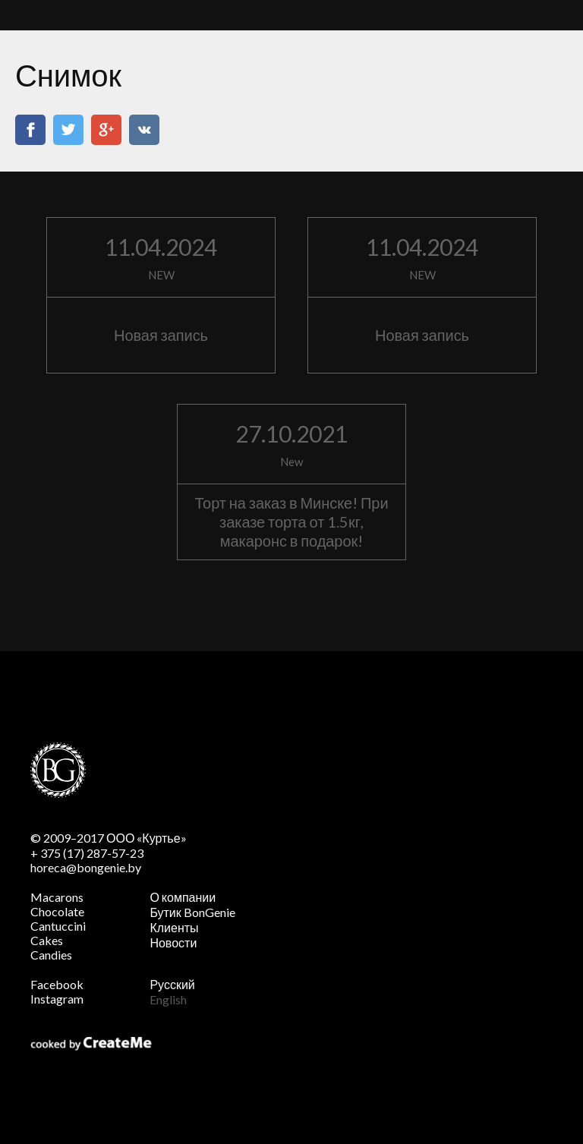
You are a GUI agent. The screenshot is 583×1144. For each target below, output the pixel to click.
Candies (51, 954)
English (168, 999)
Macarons (57, 897)
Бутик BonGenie (192, 912)
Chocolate (57, 911)
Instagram (57, 998)
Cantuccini (58, 926)
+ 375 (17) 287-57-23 (86, 853)
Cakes (46, 940)
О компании (183, 897)
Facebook (57, 984)
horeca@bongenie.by (85, 867)
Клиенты (174, 927)
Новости (173, 942)
